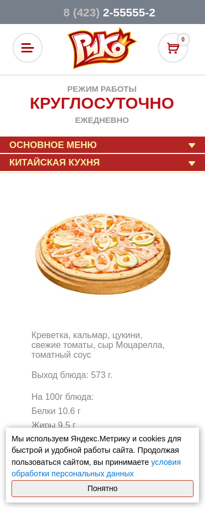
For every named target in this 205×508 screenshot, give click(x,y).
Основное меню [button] (53, 145)
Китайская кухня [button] (54, 162)
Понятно (102, 488)
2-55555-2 (109, 12)
